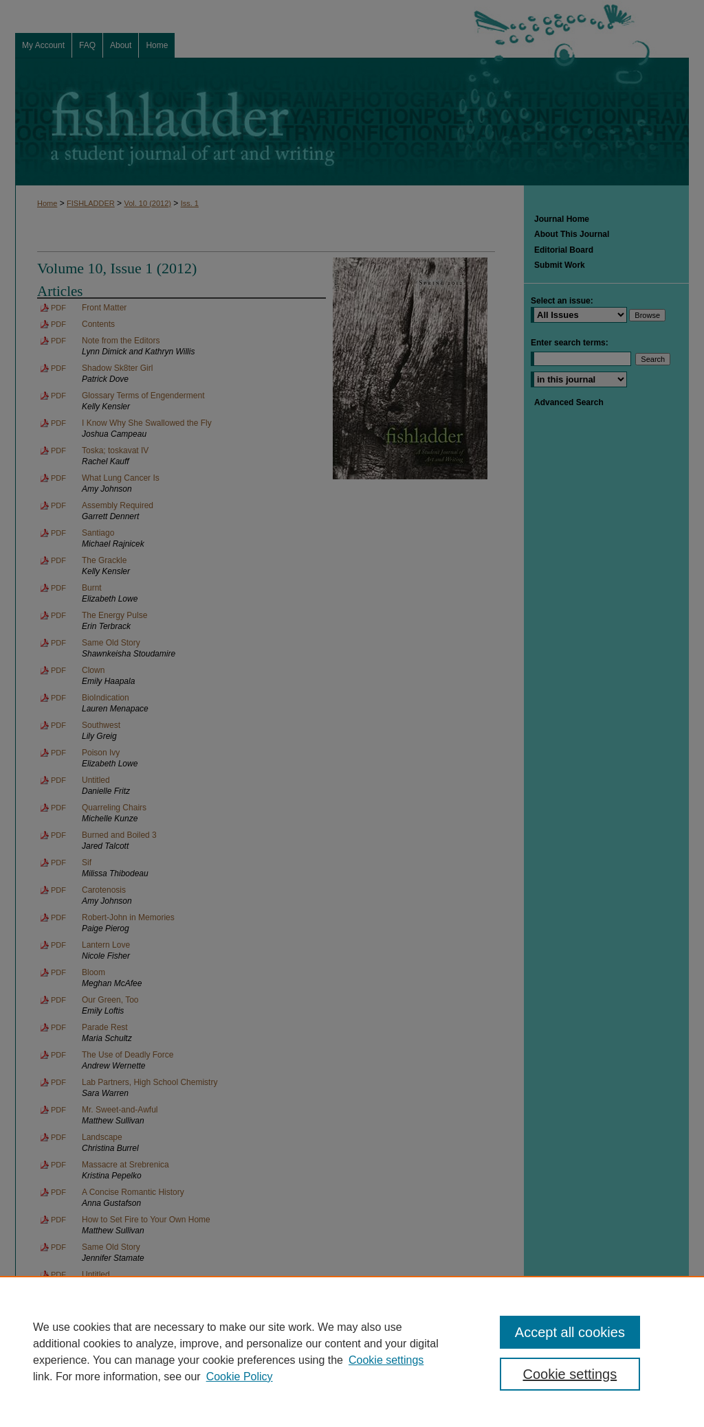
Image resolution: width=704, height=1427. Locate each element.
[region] (352, 1351)
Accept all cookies (570, 1332)
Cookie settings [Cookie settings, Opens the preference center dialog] (569, 1374)
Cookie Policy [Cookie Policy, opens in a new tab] (239, 1376)
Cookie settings (386, 1360)
